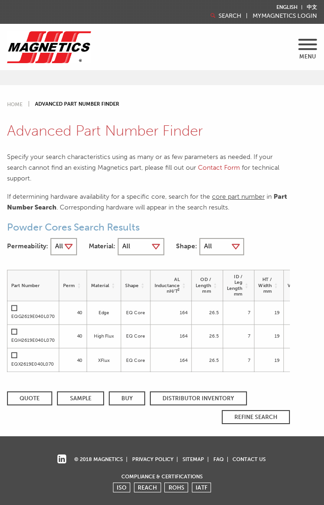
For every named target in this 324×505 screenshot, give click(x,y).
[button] (79, 285)
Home (14, 104)
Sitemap (193, 459)
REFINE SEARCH (255, 417)
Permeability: (27, 246)
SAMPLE (81, 398)
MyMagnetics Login (285, 16)
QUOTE (30, 398)
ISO (122, 487)
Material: (102, 246)
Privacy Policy (153, 459)
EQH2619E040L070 (33, 340)
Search (225, 15)
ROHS (176, 487)
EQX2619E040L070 (32, 364)
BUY (127, 398)
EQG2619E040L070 (33, 316)
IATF (201, 487)
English (286, 7)
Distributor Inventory (198, 398)
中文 (312, 7)
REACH (147, 487)
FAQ (218, 459)
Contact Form (219, 167)
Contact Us (249, 459)
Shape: (186, 246)
